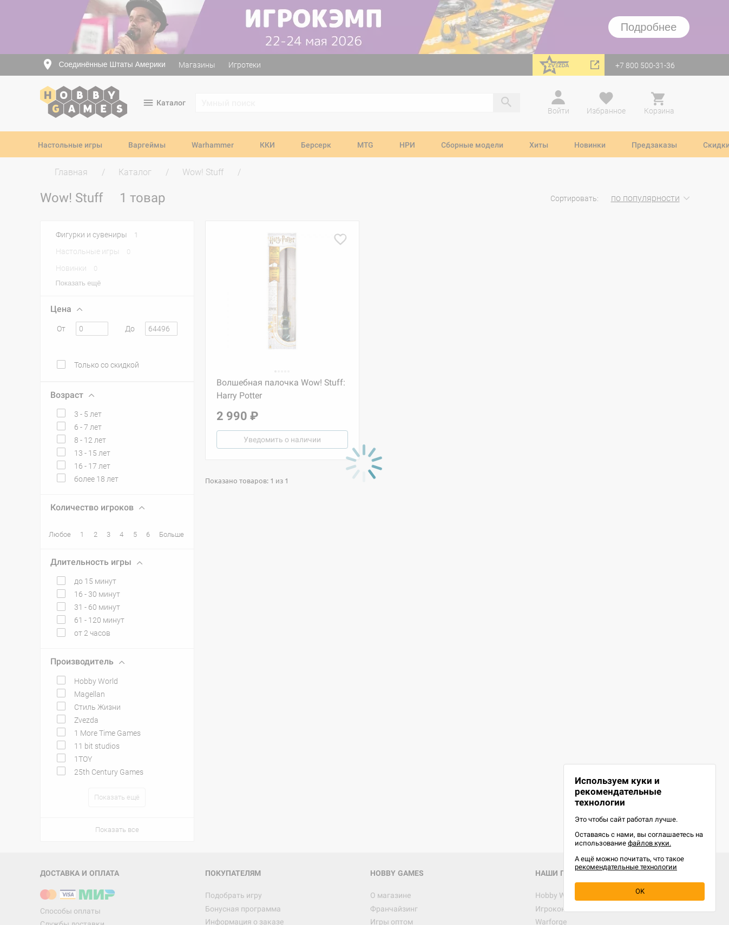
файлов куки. (649, 843)
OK (640, 891)
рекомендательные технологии (626, 867)
